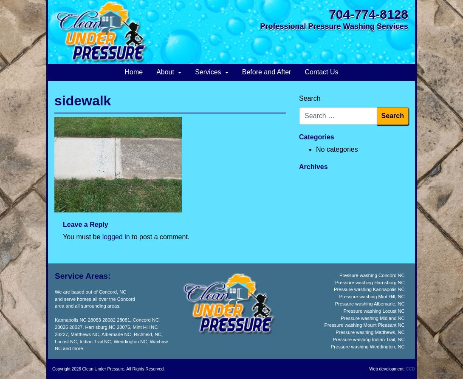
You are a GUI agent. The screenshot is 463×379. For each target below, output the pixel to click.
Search (310, 98)
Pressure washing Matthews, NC (370, 332)
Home (133, 72)
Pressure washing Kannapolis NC (369, 289)
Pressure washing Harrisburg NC (370, 282)
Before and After (266, 72)
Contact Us (321, 72)
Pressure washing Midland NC (372, 318)
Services (209, 72)
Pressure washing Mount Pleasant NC (365, 325)
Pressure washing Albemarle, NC (369, 303)
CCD (410, 369)
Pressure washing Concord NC (372, 275)
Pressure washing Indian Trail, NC (369, 339)
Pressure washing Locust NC (373, 311)
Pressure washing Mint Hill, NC (371, 296)
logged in (116, 236)
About (166, 72)
